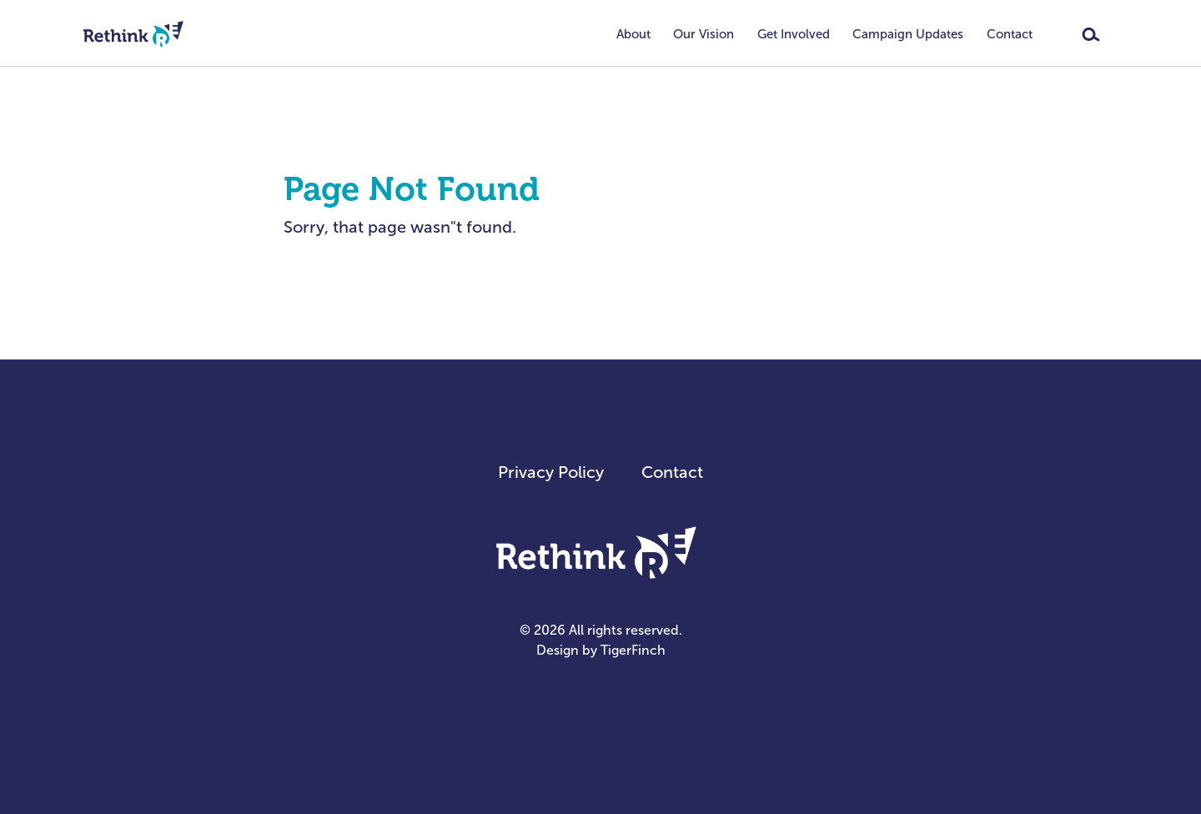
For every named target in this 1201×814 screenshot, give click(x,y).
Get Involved (793, 34)
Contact (1010, 34)
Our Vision (703, 34)
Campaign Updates (907, 34)
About (633, 34)
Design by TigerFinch (601, 650)
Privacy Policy (551, 472)
